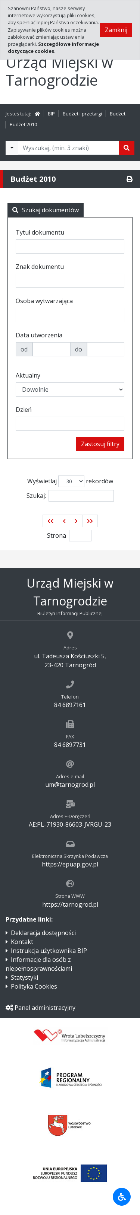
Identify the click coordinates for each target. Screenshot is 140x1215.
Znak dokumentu (40, 267)
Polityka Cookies (34, 986)
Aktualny (28, 375)
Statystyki (24, 977)
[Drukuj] (130, 179)
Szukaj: (70, 496)
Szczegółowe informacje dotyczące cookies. (53, 47)
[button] (50, 521)
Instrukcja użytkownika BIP (49, 951)
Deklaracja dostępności (43, 933)
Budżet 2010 (23, 124)
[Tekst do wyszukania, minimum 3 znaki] (68, 148)
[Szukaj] (126, 148)
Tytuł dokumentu (40, 232)
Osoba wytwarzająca (44, 301)
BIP (51, 113)
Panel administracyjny (40, 1008)
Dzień (24, 409)
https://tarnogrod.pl (70, 904)
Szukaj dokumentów (45, 210)
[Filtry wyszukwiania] (12, 148)
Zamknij (116, 30)
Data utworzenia (39, 335)
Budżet (117, 113)
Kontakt (22, 942)
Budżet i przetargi (82, 113)
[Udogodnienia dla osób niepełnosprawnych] (122, 1197)
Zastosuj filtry (100, 444)
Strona (56, 535)
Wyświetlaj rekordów (70, 481)
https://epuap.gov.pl (70, 864)
